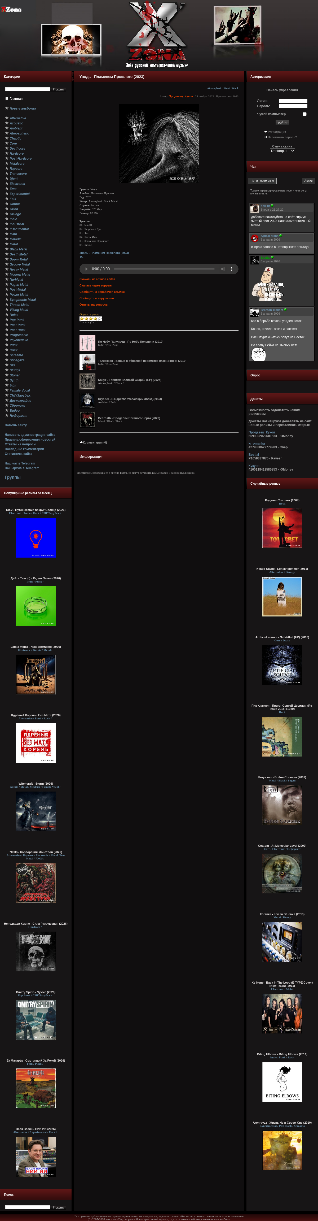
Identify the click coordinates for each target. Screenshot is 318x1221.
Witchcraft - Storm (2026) (36, 783)
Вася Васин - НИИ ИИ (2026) (36, 1129)
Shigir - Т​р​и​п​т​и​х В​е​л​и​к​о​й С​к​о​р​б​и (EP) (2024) (129, 379)
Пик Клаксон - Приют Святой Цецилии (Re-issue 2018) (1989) (282, 707)
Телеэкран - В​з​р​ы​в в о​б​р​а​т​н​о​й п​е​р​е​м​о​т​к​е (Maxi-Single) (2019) (142, 360)
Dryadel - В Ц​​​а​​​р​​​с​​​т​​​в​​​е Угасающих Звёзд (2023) (130, 399)
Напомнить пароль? (282, 137)
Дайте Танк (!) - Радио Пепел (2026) (36, 578)
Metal (227, 88)
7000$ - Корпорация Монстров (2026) (36, 852)
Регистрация (277, 131)
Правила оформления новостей (30, 439)
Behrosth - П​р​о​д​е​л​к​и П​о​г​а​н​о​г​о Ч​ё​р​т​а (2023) (129, 418)
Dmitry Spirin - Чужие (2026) (35, 992)
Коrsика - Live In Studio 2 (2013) (282, 914)
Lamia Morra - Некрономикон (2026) (36, 646)
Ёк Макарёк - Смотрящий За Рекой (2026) (36, 1060)
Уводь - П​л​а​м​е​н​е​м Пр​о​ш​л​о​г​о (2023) (104, 252)
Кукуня (254, 466)
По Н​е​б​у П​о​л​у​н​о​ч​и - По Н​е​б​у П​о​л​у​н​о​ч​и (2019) (131, 341)
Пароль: (263, 106)
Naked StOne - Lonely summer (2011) (282, 568)
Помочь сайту (16, 425)
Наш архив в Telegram (22, 468)
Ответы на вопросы (20, 444)
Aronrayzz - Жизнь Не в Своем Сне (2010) (282, 1122)
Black (235, 88)
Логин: (262, 101)
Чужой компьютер (271, 114)
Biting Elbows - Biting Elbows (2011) (282, 1054)
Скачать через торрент (96, 285)
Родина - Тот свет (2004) (282, 500)
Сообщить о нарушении (97, 298)
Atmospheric (214, 88)
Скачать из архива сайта (97, 279)
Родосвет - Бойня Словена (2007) (282, 777)
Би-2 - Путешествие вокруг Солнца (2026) (35, 509)
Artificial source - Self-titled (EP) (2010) (282, 637)
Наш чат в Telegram (20, 463)
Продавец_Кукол (181, 96)
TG (81, 256)
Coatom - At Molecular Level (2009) (282, 845)
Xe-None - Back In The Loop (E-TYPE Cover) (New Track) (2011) (282, 984)
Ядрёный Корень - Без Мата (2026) (35, 715)
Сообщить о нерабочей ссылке (102, 291)
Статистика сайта (18, 454)
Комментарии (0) (93, 442)
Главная (16, 99)
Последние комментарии (24, 449)
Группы (13, 477)
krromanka (257, 443)
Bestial (254, 455)
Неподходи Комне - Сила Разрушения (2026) (36, 923)
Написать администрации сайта (30, 435)
